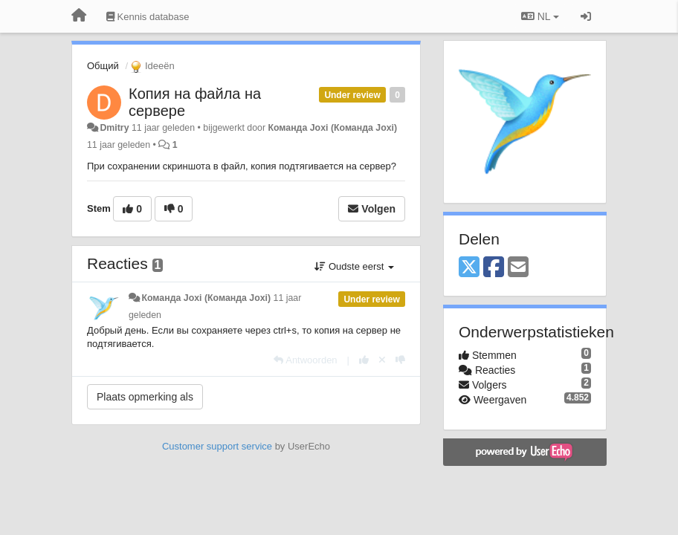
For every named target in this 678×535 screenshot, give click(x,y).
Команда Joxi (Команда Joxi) (332, 128)
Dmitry (114, 128)
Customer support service (217, 446)
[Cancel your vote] (382, 360)
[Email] (518, 268)
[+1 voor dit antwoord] (364, 360)
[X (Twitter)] (469, 268)
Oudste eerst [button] (354, 266)
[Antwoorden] (305, 360)
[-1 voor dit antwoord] (400, 360)
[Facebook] (493, 268)
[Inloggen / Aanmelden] (585, 16)
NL (540, 16)
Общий (103, 65)
